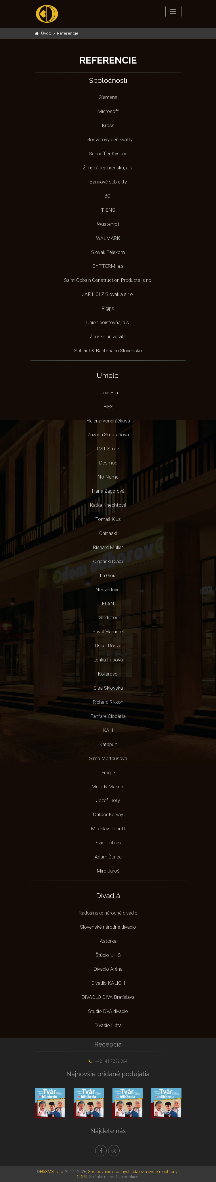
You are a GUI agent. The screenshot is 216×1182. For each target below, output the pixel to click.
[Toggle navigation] (173, 11)
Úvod (46, 33)
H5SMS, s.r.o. (52, 1171)
